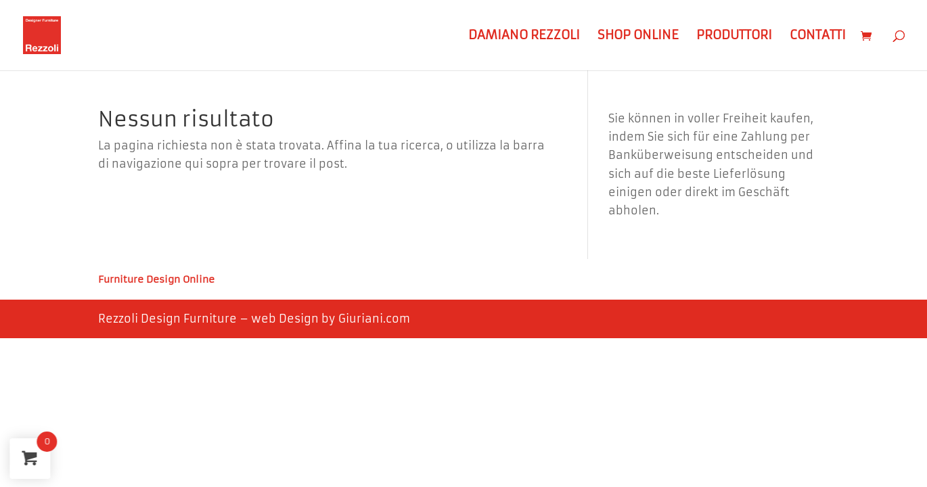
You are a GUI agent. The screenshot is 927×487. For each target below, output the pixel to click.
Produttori (734, 36)
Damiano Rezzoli (524, 36)
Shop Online (638, 36)
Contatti (818, 36)
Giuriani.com (374, 318)
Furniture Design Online (156, 280)
